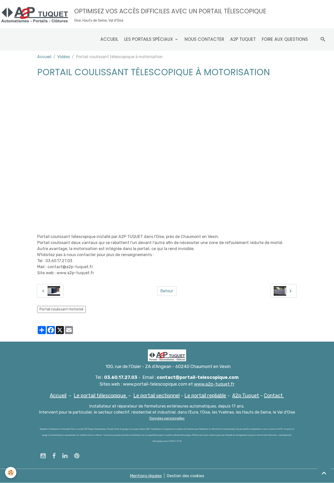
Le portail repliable (205, 395)
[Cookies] (10, 472)
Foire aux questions (285, 39)
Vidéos (63, 56)
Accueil (109, 39)
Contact (274, 395)
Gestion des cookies (185, 475)
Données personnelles (167, 418)
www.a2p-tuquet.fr (214, 384)
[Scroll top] (324, 473)
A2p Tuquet (243, 39)
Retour (166, 291)
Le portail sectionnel (156, 395)
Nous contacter (204, 39)
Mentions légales (146, 475)
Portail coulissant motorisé (61, 309)
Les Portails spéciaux (149, 39)
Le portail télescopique (100, 395)
